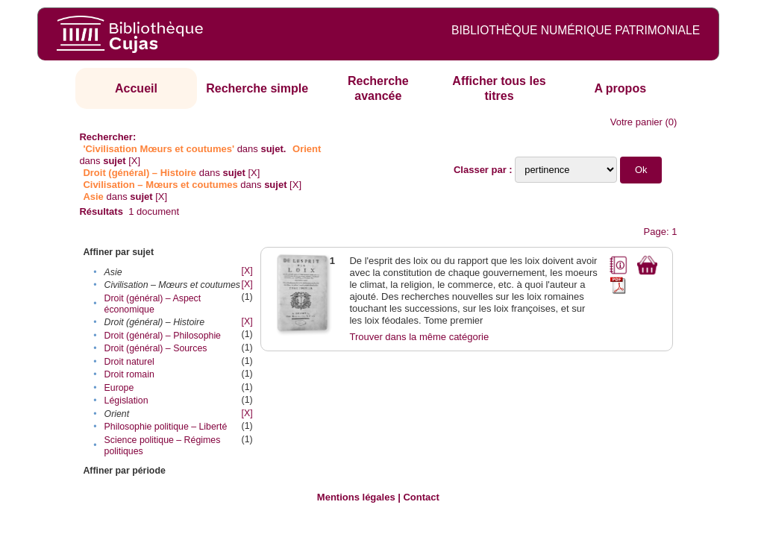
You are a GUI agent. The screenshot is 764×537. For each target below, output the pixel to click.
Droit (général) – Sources (155, 348)
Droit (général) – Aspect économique (152, 304)
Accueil (136, 88)
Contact (421, 497)
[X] (134, 160)
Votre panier (636, 122)
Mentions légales (356, 497)
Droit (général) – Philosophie (162, 335)
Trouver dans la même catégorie (419, 336)
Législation (126, 400)
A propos (620, 88)
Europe (119, 388)
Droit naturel (129, 362)
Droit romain (129, 374)
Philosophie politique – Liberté (166, 426)
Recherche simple (257, 88)
